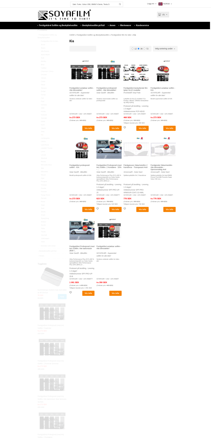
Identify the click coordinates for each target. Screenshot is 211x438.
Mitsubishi (44, 177)
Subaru (43, 228)
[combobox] (165, 49)
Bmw (42, 71)
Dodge (43, 97)
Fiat (42, 104)
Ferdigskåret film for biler (48, 47)
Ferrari (43, 101)
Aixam (43, 54)
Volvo (43, 248)
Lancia (43, 147)
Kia (42, 141)
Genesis (44, 111)
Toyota (43, 237)
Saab (43, 211)
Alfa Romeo (45, 57)
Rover (43, 207)
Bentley (43, 67)
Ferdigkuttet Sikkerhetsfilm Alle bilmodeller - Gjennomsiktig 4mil (161, 167)
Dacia (43, 90)
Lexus (43, 157)
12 (134, 49)
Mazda (43, 167)
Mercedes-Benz (46, 171)
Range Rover (45, 201)
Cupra (43, 87)
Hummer (44, 121)
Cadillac (44, 74)
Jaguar (43, 134)
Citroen (43, 84)
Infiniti (43, 127)
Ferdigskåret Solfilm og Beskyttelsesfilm (47, 42)
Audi (42, 64)
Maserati (44, 164)
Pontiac (43, 194)
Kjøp (62, 303)
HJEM (71, 35)
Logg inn (151, 4)
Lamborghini (45, 144)
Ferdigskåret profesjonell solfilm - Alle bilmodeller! (106, 89)
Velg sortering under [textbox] (164, 49)
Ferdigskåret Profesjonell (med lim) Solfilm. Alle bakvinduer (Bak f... (81, 248)
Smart (43, 221)
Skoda (43, 218)
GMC (43, 114)
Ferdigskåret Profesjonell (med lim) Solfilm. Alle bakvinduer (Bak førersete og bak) (52, 405)
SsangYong (45, 224)
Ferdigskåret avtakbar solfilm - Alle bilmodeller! (81, 89)
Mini (42, 174)
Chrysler (44, 80)
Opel (42, 184)
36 (140, 49)
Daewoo (44, 94)
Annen (41, 262)
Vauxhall (44, 241)
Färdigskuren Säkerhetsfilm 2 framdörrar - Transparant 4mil (136, 166)
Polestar (44, 191)
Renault (43, 204)
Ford (42, 107)
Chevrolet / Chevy (47, 77)
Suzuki (43, 231)
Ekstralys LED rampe (47, 252)
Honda (43, 117)
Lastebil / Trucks (46, 154)
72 (145, 49)
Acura (43, 50)
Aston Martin (45, 60)
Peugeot (44, 187)
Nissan (43, 181)
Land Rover (45, 151)
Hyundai (44, 124)
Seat (42, 214)
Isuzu (43, 131)
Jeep (42, 137)
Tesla (43, 234)
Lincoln (43, 161)
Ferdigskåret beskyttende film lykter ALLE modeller (136, 89)
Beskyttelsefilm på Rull (47, 257)
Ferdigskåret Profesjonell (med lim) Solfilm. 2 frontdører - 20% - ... (108, 167)
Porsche (44, 197)
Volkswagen (45, 244)
